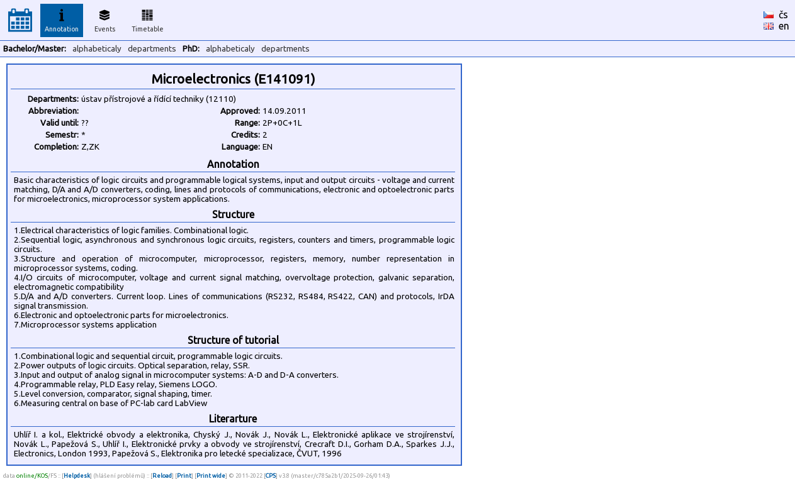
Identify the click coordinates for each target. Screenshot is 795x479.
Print (184, 475)
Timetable (148, 19)
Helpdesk (77, 475)
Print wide (210, 475)
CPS (271, 475)
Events (104, 19)
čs (783, 14)
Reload (162, 475)
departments (152, 48)
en (784, 25)
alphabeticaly (96, 48)
